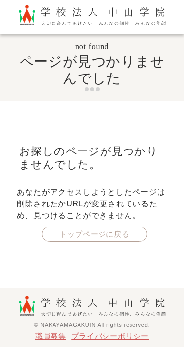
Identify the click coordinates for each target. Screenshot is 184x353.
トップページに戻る (94, 234)
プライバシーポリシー (110, 336)
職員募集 (50, 336)
